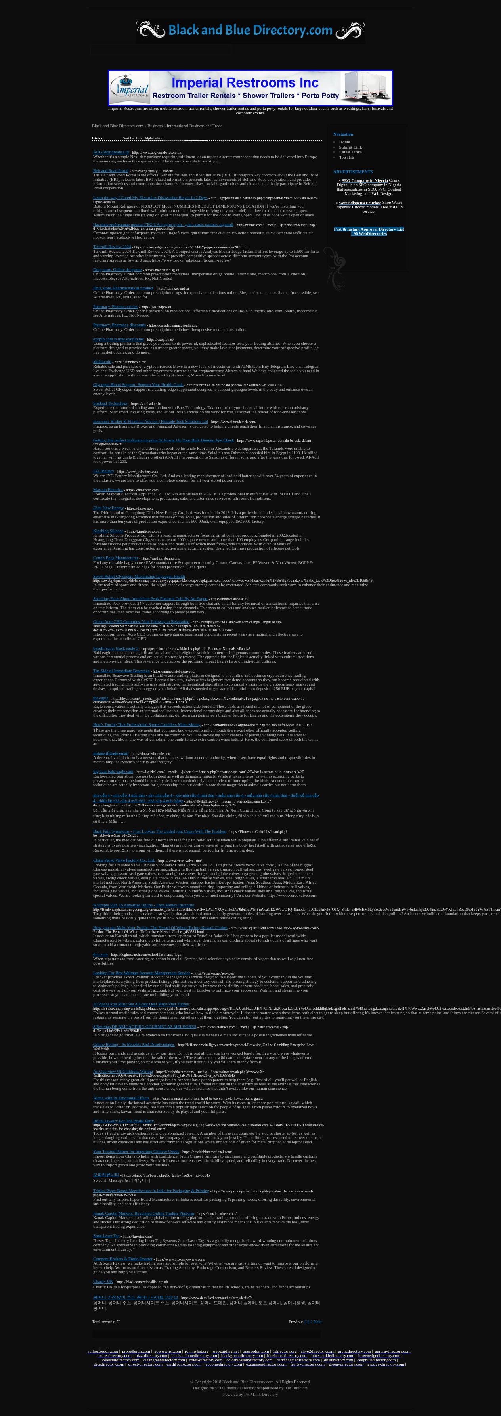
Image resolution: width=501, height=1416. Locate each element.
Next (318, 1322)
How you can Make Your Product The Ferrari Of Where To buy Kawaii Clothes (160, 927)
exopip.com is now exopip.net (118, 339)
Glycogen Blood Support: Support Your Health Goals (138, 384)
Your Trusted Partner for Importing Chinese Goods (136, 1151)
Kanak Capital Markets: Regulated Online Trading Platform (143, 1213)
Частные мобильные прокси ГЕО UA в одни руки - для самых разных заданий (163, 224)
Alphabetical (153, 138)
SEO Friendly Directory (235, 1388)
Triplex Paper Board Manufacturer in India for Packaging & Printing (151, 1191)
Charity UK (103, 1281)
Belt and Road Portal (110, 170)
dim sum (100, 954)
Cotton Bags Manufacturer (115, 558)
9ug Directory (296, 1388)
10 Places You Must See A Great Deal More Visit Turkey (141, 1004)
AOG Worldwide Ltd (111, 152)
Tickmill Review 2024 (112, 247)
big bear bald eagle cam (113, 771)
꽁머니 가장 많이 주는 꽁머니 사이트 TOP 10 (135, 1297)
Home (344, 142)
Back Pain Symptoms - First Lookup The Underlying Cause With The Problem (159, 831)
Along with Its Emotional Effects (121, 1098)
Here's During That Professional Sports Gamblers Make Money (147, 724)
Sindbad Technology (110, 403)
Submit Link (350, 147)
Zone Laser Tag (106, 1236)
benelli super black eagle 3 (115, 648)
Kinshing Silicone (108, 531)
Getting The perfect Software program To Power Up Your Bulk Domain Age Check (163, 440)
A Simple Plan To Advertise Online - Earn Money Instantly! (144, 905)
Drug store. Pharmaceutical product (123, 288)
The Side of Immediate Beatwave (121, 671)
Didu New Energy (108, 508)
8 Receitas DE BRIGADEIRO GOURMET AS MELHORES (144, 1026)
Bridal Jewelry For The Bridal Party (123, 1121)
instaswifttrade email (110, 753)
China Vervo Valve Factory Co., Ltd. (124, 860)
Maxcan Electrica (108, 489)
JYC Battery (103, 471)
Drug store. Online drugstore (117, 270)
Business (155, 126)
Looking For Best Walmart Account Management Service (141, 973)
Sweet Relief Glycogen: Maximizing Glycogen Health (139, 576)
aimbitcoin (102, 361)
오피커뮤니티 (106, 1175)
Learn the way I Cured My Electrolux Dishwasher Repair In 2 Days (150, 197)
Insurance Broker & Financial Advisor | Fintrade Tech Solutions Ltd (150, 421)
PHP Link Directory (261, 1394)
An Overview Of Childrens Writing (123, 1071)
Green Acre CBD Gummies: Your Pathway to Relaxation (141, 621)
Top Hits (347, 157)
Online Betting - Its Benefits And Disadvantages (134, 1044)
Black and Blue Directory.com (117, 126)
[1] (306, 1322)
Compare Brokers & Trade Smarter (123, 1259)
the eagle (100, 698)
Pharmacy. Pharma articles (115, 306)
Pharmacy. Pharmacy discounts (119, 325)
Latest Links (350, 152)
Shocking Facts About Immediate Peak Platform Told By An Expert (150, 598)
